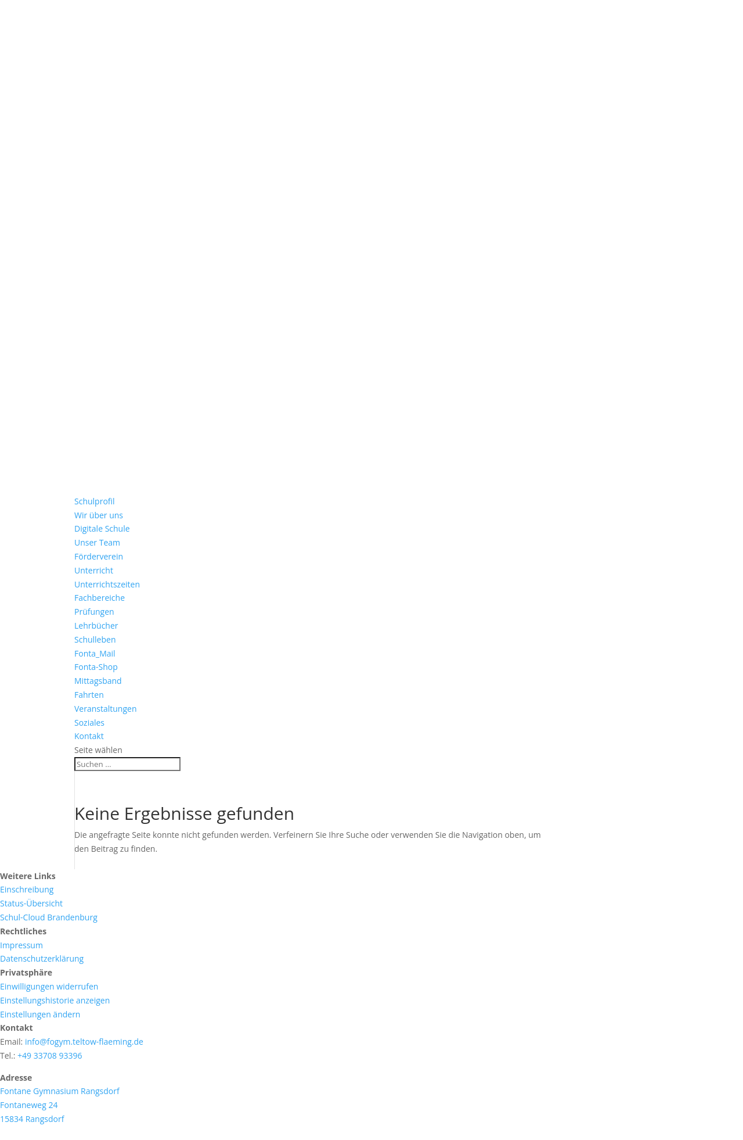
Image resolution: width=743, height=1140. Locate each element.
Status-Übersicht (31, 903)
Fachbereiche (99, 597)
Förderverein (98, 556)
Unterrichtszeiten (107, 584)
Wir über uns (98, 515)
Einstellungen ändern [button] (40, 1014)
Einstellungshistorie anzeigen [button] (55, 1000)
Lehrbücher (96, 625)
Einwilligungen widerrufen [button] (49, 986)
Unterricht (93, 570)
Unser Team (97, 542)
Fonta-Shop (96, 666)
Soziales (89, 722)
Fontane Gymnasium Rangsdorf (60, 1090)
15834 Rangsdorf (32, 1118)
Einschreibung (26, 889)
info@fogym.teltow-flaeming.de (84, 1041)
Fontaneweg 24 (28, 1104)
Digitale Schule (102, 528)
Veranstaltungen (105, 708)
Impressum (21, 945)
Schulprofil (94, 501)
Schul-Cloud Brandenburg (49, 917)
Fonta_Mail (95, 653)
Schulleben (95, 639)
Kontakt (89, 735)
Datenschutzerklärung (42, 958)
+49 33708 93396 (49, 1055)
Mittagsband (98, 680)
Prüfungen (94, 611)
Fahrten (89, 694)
